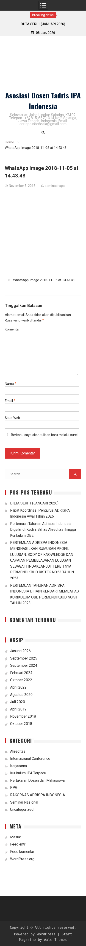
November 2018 (23, 716)
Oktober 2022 (21, 680)
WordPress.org (22, 859)
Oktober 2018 (21, 724)
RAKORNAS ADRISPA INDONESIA (37, 795)
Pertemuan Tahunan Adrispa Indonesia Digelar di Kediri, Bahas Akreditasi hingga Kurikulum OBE (43, 530)
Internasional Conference (30, 758)
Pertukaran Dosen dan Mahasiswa (37, 780)
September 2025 (23, 658)
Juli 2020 (17, 702)
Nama (10, 384)
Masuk (15, 837)
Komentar (12, 329)
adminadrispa (55, 186)
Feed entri (18, 844)
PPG (13, 787)
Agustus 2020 (21, 695)
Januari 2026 (20, 651)
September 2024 (23, 665)
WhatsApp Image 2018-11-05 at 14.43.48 (44, 280)
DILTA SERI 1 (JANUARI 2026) (43, 24)
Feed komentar (22, 851)
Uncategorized (21, 809)
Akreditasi (18, 751)
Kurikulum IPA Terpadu (28, 773)
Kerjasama (18, 766)
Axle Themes (55, 940)
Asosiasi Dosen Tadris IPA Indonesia (43, 100)
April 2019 (18, 709)
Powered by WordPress (34, 934)
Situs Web (12, 418)
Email (10, 401)
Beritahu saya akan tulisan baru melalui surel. (44, 435)
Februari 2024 (21, 673)
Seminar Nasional (24, 802)
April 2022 (18, 687)
